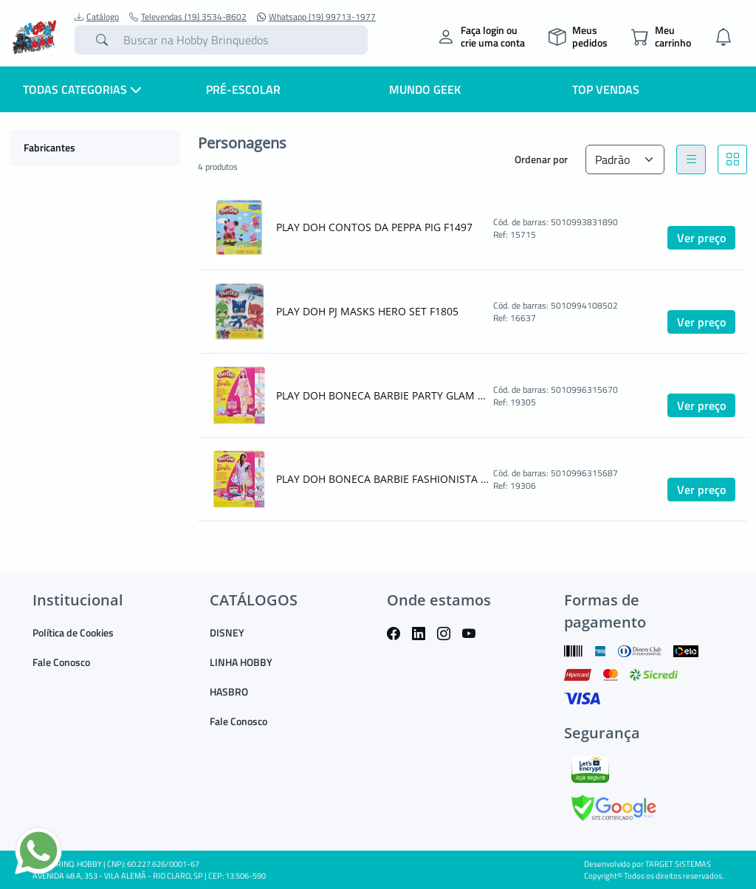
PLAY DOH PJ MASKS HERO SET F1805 (367, 311)
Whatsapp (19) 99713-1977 (316, 17)
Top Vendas (605, 89)
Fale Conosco (61, 662)
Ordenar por (541, 159)
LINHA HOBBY (241, 662)
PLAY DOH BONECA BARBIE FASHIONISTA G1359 (383, 479)
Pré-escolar (243, 89)
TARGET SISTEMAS (678, 864)
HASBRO (229, 691)
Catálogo (97, 17)
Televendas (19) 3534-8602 (188, 17)
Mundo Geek (425, 89)
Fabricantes (49, 147)
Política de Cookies (73, 632)
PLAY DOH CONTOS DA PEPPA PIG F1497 (374, 227)
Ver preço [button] (701, 238)
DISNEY (227, 632)
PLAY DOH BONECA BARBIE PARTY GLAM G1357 (383, 395)
